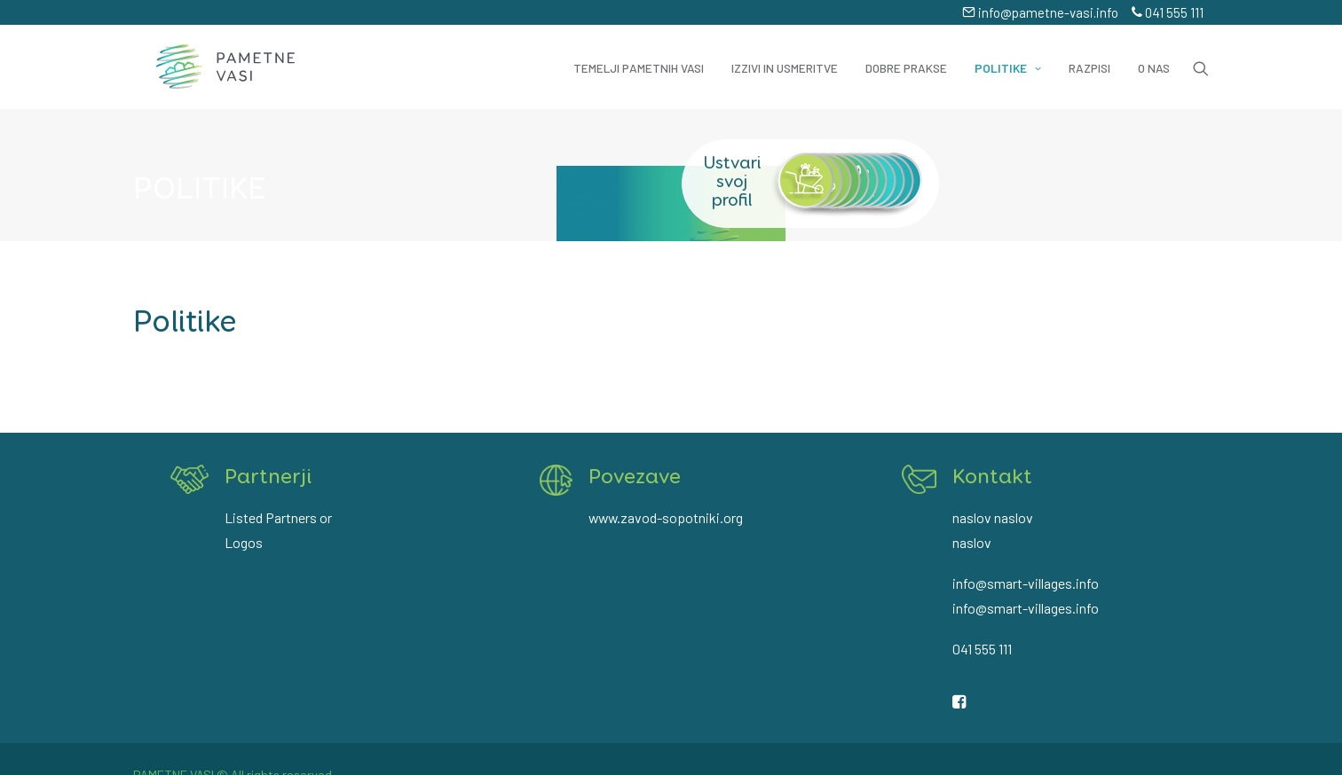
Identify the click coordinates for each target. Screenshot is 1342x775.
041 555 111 (1168, 12)
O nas (1154, 57)
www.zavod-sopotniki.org (665, 513)
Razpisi (1089, 57)
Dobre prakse (906, 57)
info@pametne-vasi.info (1040, 12)
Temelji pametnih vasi (638, 57)
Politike (1008, 57)
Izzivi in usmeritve (784, 57)
